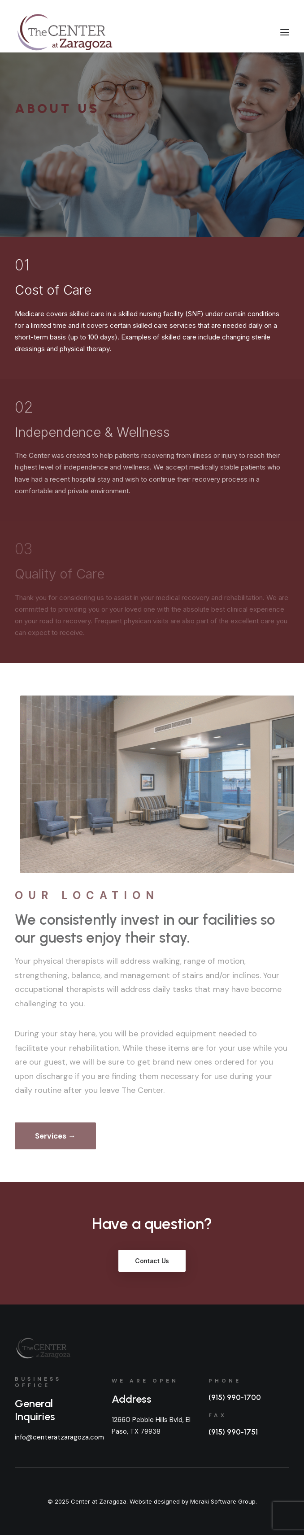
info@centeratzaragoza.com (59, 1437)
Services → (55, 1136)
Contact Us (152, 1261)
